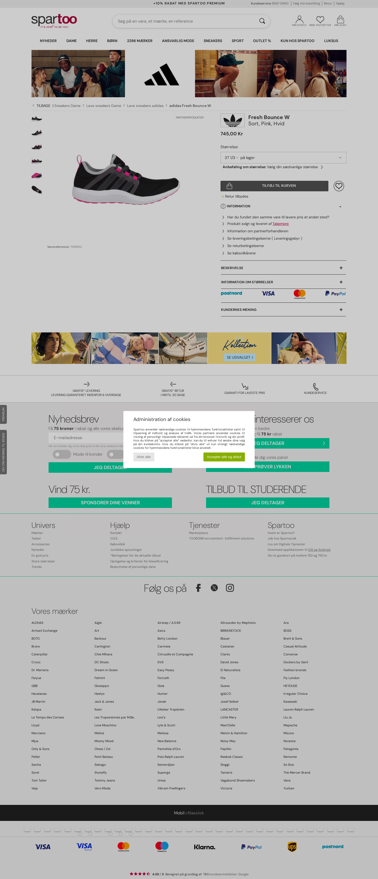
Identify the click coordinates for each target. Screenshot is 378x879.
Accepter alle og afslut (224, 457)
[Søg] (262, 21)
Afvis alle (144, 457)
